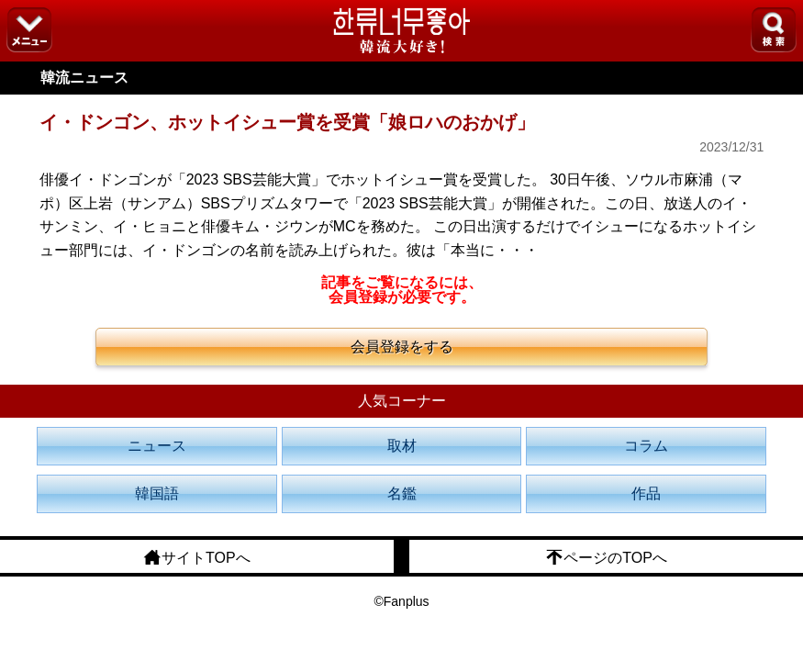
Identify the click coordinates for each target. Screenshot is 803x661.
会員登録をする (402, 346)
